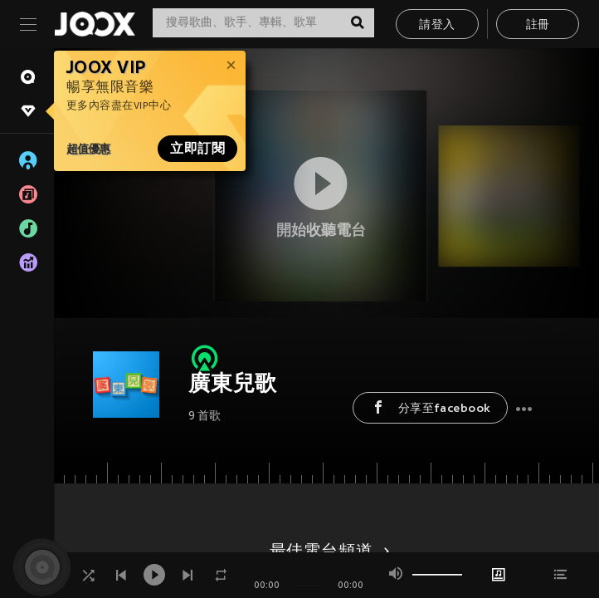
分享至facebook (430, 407)
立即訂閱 (197, 148)
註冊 (538, 25)
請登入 (437, 25)
